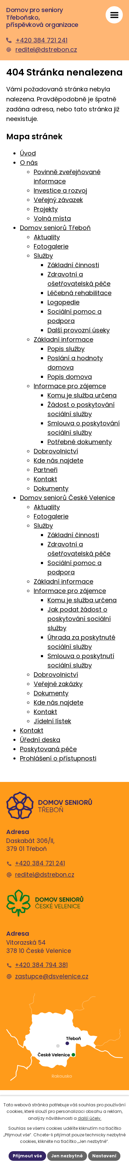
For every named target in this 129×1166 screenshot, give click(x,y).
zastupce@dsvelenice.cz (51, 977)
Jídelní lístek (52, 721)
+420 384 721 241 (40, 863)
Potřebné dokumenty (79, 442)
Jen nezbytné (67, 1156)
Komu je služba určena (82, 395)
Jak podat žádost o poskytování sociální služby (79, 618)
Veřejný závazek (58, 199)
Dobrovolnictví (56, 451)
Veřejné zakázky (58, 684)
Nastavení (104, 1156)
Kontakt (45, 479)
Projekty (46, 209)
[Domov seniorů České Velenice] (45, 903)
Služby (43, 255)
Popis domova (69, 376)
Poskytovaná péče (48, 749)
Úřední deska (40, 739)
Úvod (28, 153)
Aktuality (47, 237)
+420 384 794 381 (41, 965)
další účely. (89, 1118)
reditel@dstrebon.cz (44, 875)
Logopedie (63, 302)
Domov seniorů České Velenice (67, 497)
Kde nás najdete (58, 460)
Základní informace (63, 339)
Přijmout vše (27, 1156)
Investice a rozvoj (60, 190)
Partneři (45, 469)
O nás (29, 162)
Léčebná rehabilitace (79, 293)
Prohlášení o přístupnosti (58, 758)
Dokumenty (51, 488)
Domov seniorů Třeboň (55, 227)
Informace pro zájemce (70, 386)
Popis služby (66, 348)
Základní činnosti (73, 265)
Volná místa (52, 218)
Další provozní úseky (78, 330)
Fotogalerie (51, 246)
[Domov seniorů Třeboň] (49, 805)
